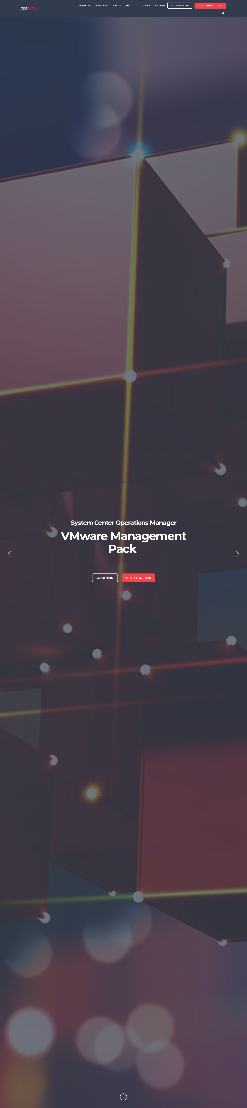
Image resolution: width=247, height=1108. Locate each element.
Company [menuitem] (144, 5)
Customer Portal (210, 5)
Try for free (180, 5)
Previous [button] (9, 554)
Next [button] (237, 554)
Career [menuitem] (160, 5)
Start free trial (138, 577)
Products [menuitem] (84, 5)
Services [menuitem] (102, 5)
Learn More (104, 577)
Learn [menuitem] (117, 5)
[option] (123, 554)
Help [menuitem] (129, 5)
